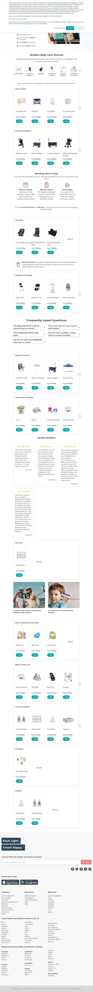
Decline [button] (79, 28)
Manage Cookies (77, 989)
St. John (27, 956)
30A (2, 922)
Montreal (4, 971)
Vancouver (5, 975)
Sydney (3, 960)
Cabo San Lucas (53, 964)
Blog (26, 904)
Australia (4, 951)
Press (26, 902)
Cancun (50, 966)
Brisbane (4, 954)
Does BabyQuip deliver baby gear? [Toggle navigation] (26, 334)
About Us (4, 906)
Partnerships (29, 898)
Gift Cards (4, 900)
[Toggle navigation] (5, 892)
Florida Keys (29, 922)
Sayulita (50, 970)
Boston (3, 928)
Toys (49, 910)
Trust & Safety (6, 898)
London (50, 950)
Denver (3, 938)
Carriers (50, 908)
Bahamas (28, 954)
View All (70, 239)
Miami (27, 928)
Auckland (51, 976)
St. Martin (28, 958)
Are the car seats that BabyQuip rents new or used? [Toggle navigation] (27, 341)
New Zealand (53, 974)
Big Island (4, 926)
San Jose (28, 965)
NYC (26, 932)
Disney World (5, 940)
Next (79, 107)
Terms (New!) (67, 989)
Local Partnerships (31, 900)
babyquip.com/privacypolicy (18, 19)
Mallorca (51, 959)
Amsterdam (29, 971)
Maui (26, 926)
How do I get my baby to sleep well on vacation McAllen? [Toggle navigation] (62, 334)
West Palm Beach (54, 939)
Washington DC (53, 937)
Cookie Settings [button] (59, 28)
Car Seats (51, 902)
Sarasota (51, 931)
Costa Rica (28, 963)
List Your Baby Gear (8, 896)
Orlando (27, 936)
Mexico (50, 962)
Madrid (50, 952)
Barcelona (28, 973)
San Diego (51, 925)
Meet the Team (6, 908)
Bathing (50, 906)
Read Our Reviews (7, 910)
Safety (50, 912)
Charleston (5, 932)
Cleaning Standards (54, 896)
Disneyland (5, 942)
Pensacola (28, 940)
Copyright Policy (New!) (56, 989)
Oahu (26, 934)
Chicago (4, 934)
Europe (27, 969)
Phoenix (27, 942)
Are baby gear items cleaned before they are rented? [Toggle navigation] (26, 327)
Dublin (50, 954)
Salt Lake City (52, 923)
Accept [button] (70, 28)
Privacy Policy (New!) (42, 989)
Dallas (3, 936)
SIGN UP (86, 862)
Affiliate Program (30, 896)
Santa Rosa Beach (54, 929)
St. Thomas (28, 960)
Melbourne (5, 956)
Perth (3, 958)
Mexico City (52, 968)
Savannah (51, 933)
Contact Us (5, 912)
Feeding (51, 904)
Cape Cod (4, 930)
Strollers (50, 900)
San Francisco (52, 927)
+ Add (19, 121)
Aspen (3, 924)
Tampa (50, 935)
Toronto (4, 973)
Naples (27, 930)
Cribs (49, 898)
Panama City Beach (31, 938)
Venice (50, 956)
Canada (4, 964)
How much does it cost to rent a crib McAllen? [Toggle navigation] (62, 327)
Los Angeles (29, 924)
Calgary (3, 966)
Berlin (27, 975)
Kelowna (4, 969)
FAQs (3, 914)
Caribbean (28, 951)
